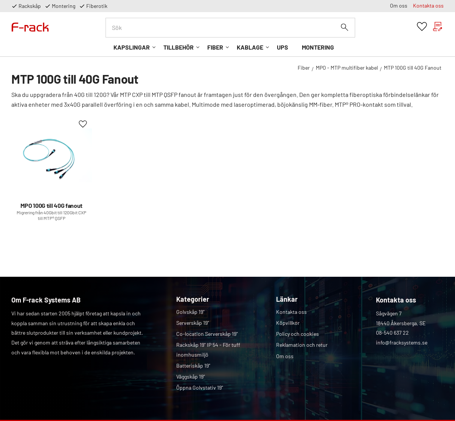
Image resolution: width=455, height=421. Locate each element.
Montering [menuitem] (318, 47)
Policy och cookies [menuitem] (297, 334)
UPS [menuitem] (282, 47)
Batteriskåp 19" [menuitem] (193, 365)
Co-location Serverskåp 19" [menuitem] (207, 334)
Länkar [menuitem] (287, 299)
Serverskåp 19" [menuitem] (192, 323)
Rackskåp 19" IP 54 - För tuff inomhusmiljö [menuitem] (208, 349)
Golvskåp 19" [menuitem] (190, 312)
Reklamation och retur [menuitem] (302, 344)
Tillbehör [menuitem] (178, 47)
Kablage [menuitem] (250, 47)
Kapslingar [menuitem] (131, 47)
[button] (422, 26)
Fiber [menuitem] (215, 47)
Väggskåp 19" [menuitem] (190, 376)
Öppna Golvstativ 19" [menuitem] (199, 387)
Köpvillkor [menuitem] (288, 323)
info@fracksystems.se (401, 342)
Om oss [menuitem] (398, 5)
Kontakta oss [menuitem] (428, 5)
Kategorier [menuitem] (192, 299)
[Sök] (344, 27)
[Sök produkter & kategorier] (230, 27)
